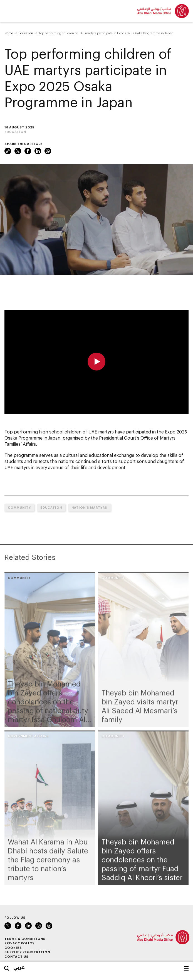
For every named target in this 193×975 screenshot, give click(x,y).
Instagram (38, 925)
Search (6, 968)
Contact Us (16, 956)
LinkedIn (37, 151)
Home (8, 33)
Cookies (13, 947)
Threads (49, 925)
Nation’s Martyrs (89, 507)
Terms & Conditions (25, 938)
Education (26, 33)
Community (19, 507)
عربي (19, 967)
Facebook (27, 151)
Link (7, 151)
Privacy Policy (19, 943)
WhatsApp (47, 151)
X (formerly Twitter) (17, 151)
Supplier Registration (27, 952)
